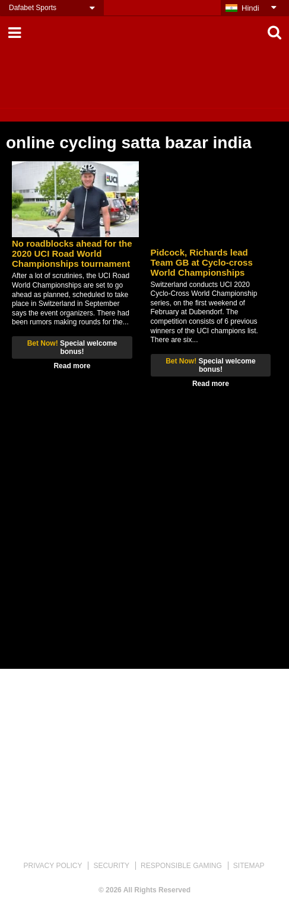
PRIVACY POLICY (52, 866)
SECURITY (111, 866)
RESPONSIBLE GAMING (181, 866)
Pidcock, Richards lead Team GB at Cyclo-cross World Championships (202, 262)
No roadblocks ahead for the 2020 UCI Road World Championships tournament (72, 253)
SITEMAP (249, 866)
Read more (71, 366)
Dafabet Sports (32, 8)
